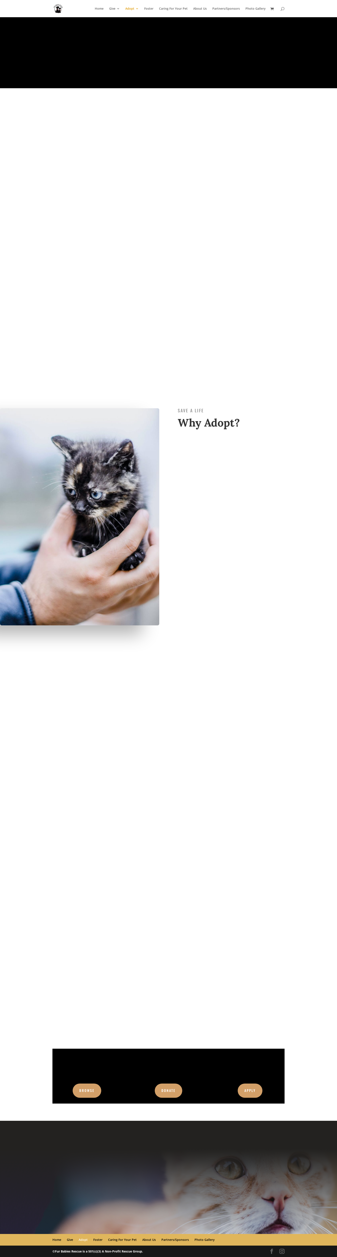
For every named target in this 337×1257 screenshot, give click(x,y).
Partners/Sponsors (226, 9)
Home (99, 9)
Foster (148, 9)
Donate (168, 1090)
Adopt (129, 9)
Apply (250, 1090)
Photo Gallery (255, 9)
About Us (200, 9)
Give (112, 9)
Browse (87, 1090)
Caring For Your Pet (173, 9)
